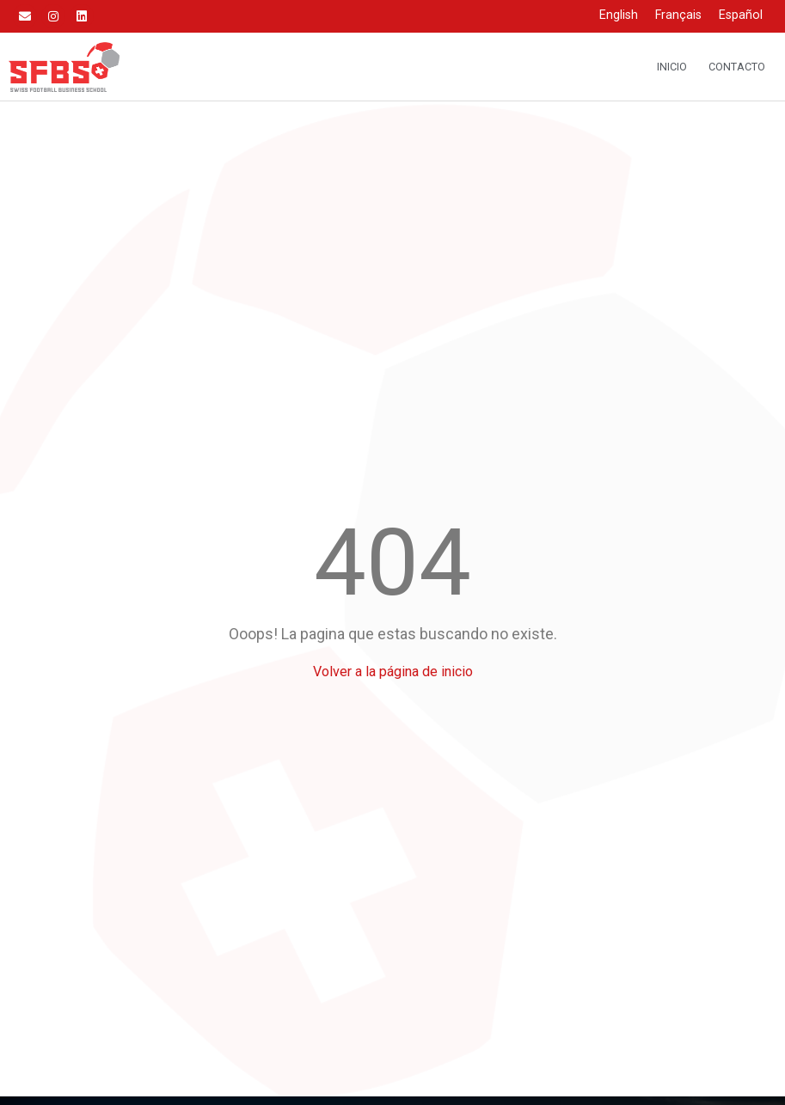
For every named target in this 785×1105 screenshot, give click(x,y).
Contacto (736, 66)
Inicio (672, 66)
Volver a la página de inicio (393, 671)
